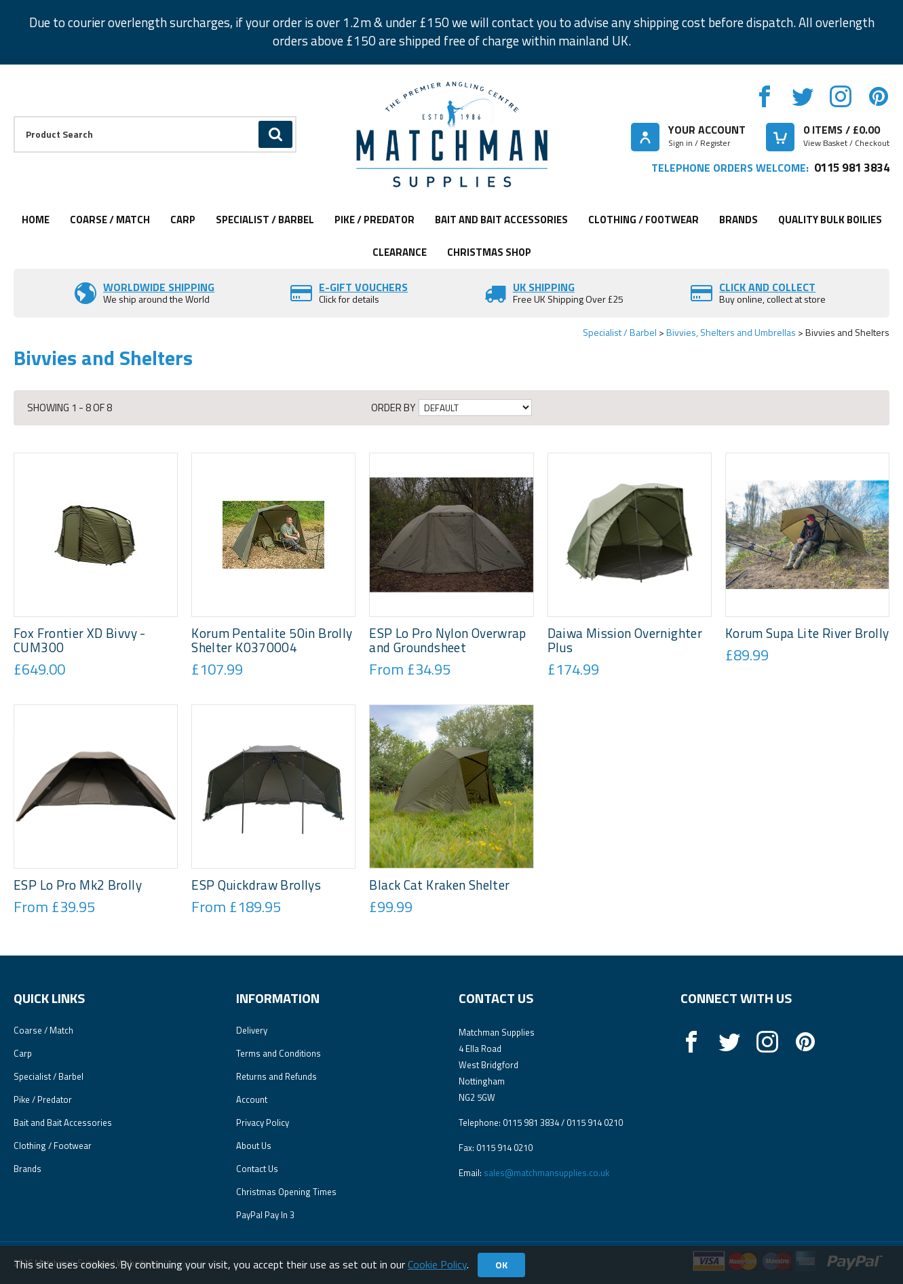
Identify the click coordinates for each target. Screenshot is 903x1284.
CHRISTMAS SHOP (489, 252)
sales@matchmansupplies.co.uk (546, 1172)
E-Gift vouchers (363, 287)
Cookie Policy (437, 1264)
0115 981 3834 (851, 167)
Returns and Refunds (276, 1076)
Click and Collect (767, 287)
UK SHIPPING (544, 287)
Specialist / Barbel (265, 219)
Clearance (399, 252)
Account (251, 1099)
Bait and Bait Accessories (501, 219)
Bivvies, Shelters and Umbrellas (731, 332)
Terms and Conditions (278, 1053)
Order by (393, 407)
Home (36, 219)
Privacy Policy (262, 1122)
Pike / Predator (374, 219)
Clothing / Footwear (643, 219)
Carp (182, 219)
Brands (738, 219)
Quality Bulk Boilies (830, 219)
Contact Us (257, 1168)
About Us (253, 1145)
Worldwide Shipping (158, 287)
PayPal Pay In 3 (265, 1215)
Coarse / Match (110, 219)
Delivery (251, 1030)
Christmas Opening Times (286, 1191)
